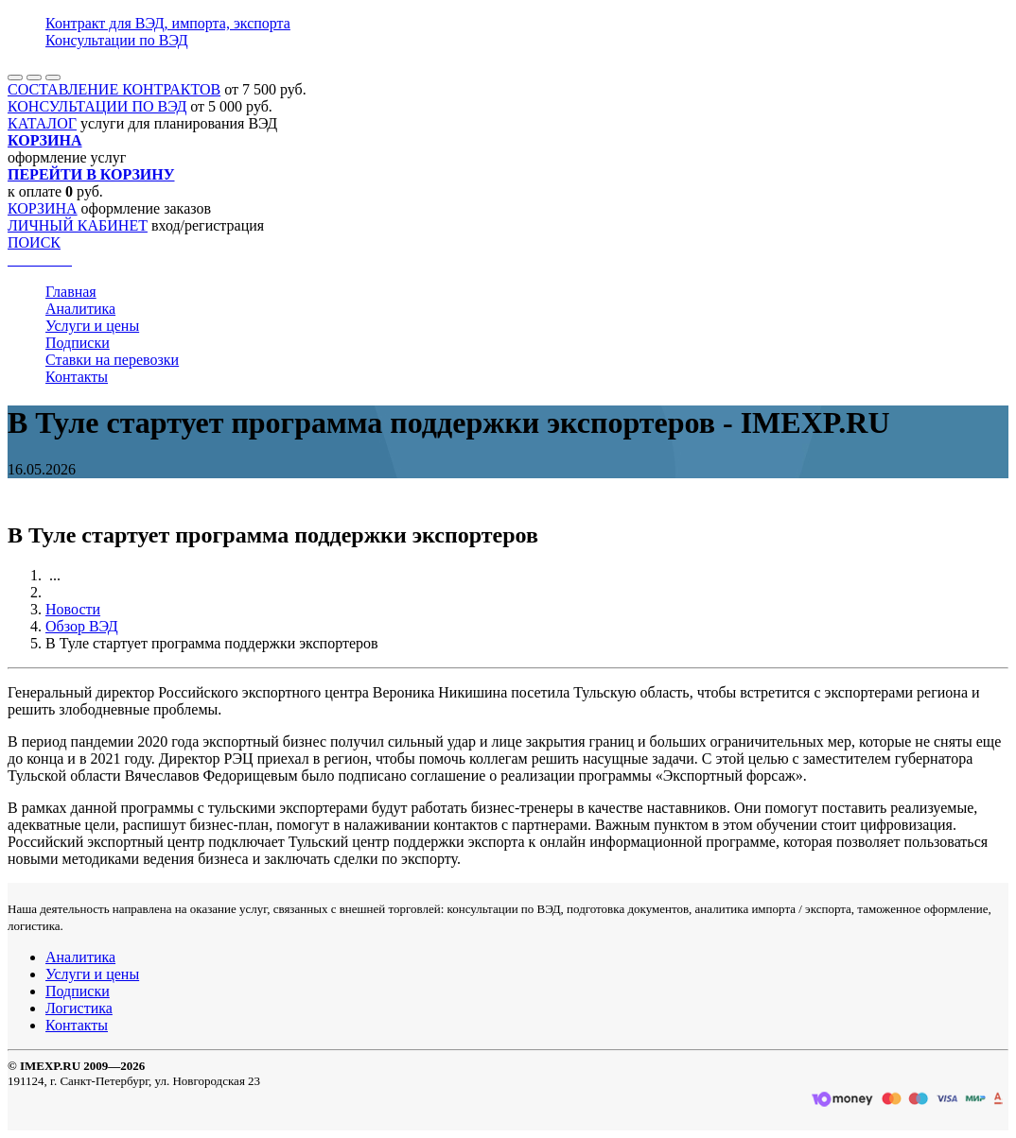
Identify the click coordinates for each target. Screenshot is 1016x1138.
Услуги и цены (92, 326)
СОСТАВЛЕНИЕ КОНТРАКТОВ (114, 89)
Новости (72, 609)
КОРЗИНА (43, 208)
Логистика (79, 1008)
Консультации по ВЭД (116, 40)
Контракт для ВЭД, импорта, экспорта (167, 23)
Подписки (77, 343)
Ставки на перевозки (112, 360)
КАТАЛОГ (42, 123)
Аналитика (80, 309)
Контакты (76, 377)
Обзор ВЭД (81, 626)
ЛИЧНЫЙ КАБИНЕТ (78, 225)
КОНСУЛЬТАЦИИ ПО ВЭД (97, 106)
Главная (70, 292)
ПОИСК (34, 242)
